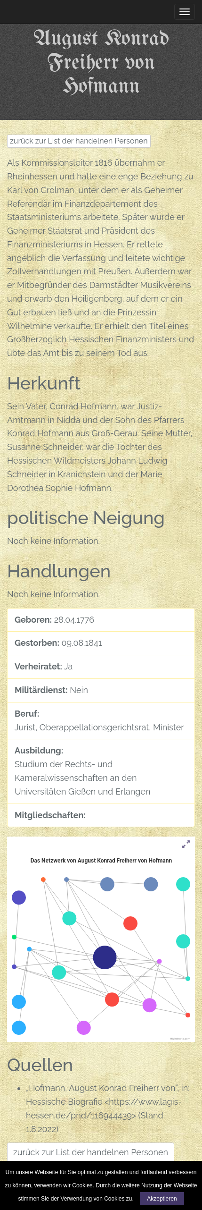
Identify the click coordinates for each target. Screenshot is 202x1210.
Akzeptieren (162, 1198)
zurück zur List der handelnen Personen (79, 140)
